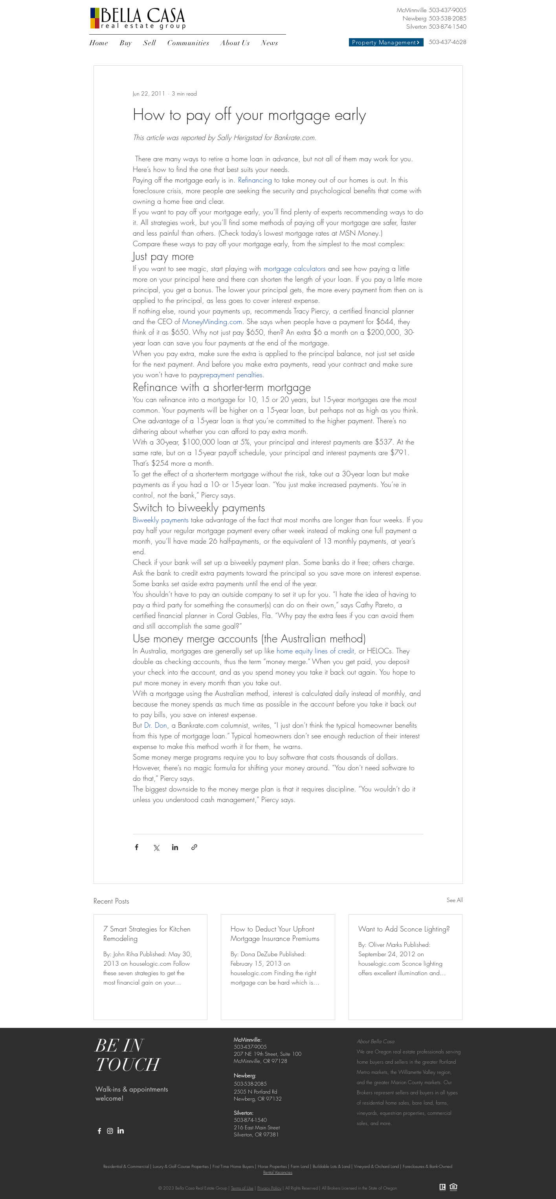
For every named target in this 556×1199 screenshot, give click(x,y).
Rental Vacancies (277, 1172)
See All (455, 900)
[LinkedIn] (121, 1131)
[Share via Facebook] (136, 847)
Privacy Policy (269, 1188)
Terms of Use (242, 1188)
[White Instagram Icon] (110, 1131)
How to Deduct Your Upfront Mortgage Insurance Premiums (275, 933)
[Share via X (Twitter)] (156, 847)
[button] (126, 43)
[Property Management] (386, 42)
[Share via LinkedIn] (175, 847)
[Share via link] (194, 847)
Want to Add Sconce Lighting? (404, 928)
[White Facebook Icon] (99, 1131)
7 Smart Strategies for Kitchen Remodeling (147, 933)
